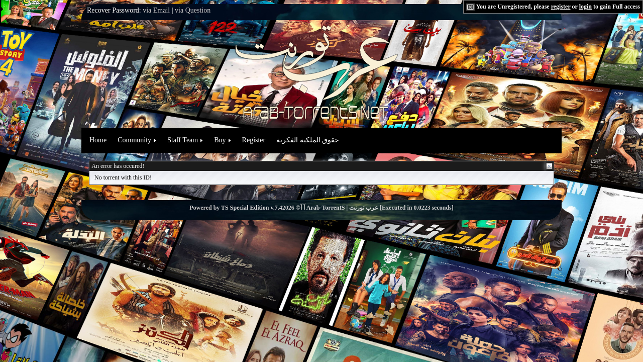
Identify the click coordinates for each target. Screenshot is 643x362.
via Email (156, 10)
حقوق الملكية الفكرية (307, 140)
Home (97, 140)
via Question (192, 10)
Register (254, 140)
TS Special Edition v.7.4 (251, 207)
